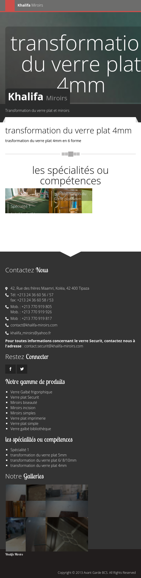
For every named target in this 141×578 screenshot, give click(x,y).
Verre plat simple (24, 423)
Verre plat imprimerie (28, 418)
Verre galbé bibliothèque (30, 428)
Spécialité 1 (19, 449)
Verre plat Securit (24, 397)
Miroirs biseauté (23, 402)
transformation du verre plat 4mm (38, 465)
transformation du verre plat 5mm (38, 454)
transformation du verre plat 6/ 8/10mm (43, 460)
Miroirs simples (22, 412)
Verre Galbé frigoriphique (31, 391)
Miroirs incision (22, 407)
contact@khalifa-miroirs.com (33, 324)
